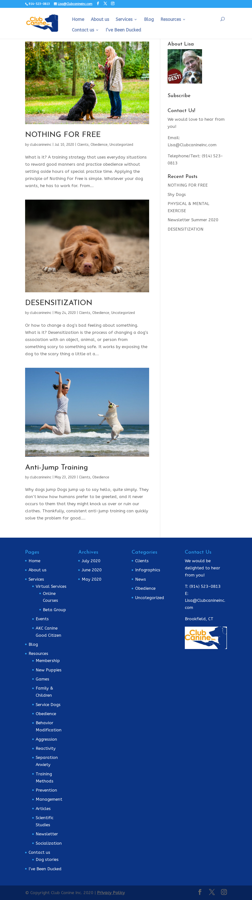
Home (78, 20)
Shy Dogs (177, 194)
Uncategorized (121, 145)
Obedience (99, 145)
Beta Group (54, 609)
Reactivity (46, 748)
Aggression (46, 739)
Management (49, 799)
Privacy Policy (111, 892)
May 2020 (91, 579)
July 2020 (91, 560)
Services (124, 20)
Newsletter (47, 833)
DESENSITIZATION (58, 303)
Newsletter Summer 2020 (193, 219)
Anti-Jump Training (56, 468)
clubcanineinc (40, 145)
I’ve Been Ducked (123, 30)
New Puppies (49, 669)
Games (42, 679)
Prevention (46, 790)
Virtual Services (51, 586)
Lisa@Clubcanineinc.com (192, 144)
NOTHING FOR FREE (63, 135)
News (140, 579)
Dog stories (47, 859)
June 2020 (92, 569)
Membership (48, 660)
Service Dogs (48, 704)
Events (42, 618)
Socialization (49, 843)
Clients (83, 145)
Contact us (83, 30)
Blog (149, 20)
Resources (170, 20)
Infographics (147, 569)
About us (100, 20)
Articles (43, 808)
